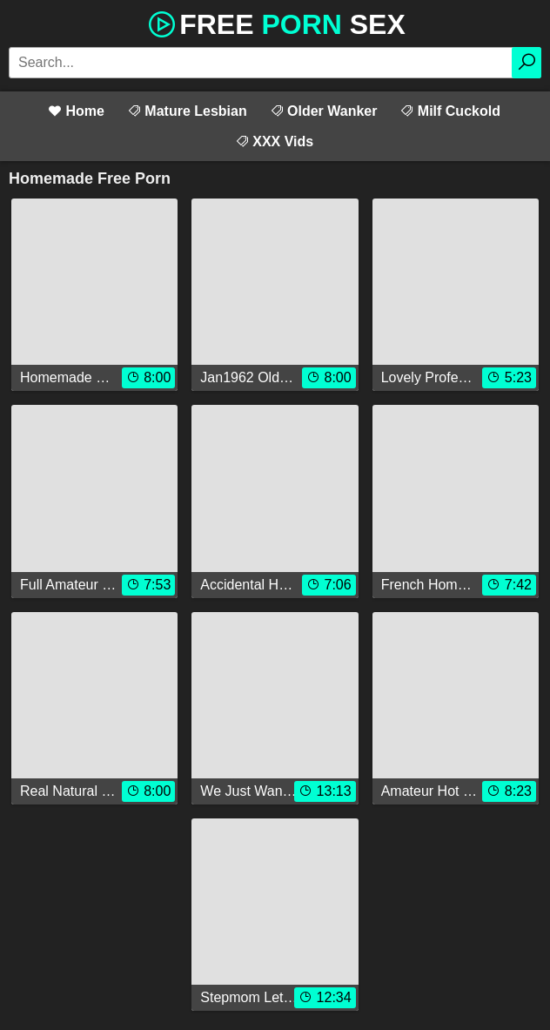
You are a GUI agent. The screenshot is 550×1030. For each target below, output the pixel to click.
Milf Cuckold (449, 111)
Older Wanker (324, 111)
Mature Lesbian (187, 111)
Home (76, 111)
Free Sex (275, 22)
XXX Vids (274, 141)
